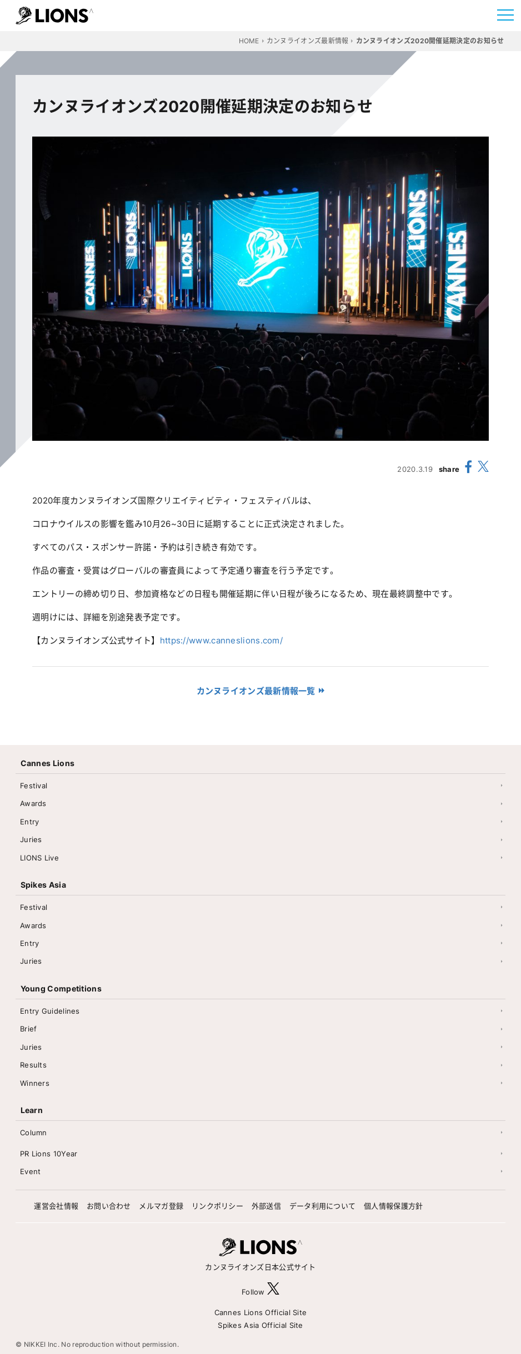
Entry (29, 821)
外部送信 (266, 1205)
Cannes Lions (48, 763)
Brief (28, 1028)
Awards (33, 803)
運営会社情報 (56, 1205)
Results (33, 1064)
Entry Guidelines (50, 1010)
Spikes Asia (43, 884)
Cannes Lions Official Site (260, 1312)
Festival (33, 785)
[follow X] (273, 1291)
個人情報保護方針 (393, 1205)
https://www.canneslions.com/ (221, 640)
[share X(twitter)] (483, 469)
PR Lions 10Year (49, 1153)
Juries (31, 839)
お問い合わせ (109, 1205)
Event (30, 1171)
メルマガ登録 (161, 1205)
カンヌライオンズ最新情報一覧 (256, 691)
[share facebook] (468, 468)
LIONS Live (39, 857)
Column (33, 1132)
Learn (32, 1110)
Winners (34, 1083)
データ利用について (322, 1205)
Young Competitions (61, 988)
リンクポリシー (217, 1205)
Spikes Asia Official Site (260, 1325)
